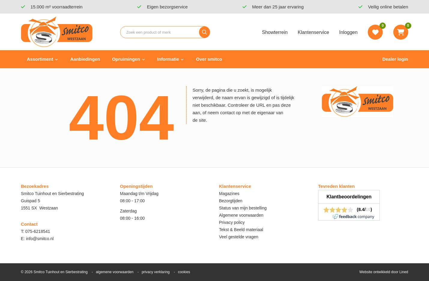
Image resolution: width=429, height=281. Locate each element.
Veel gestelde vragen (238, 236)
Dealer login (395, 59)
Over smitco (209, 59)
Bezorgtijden (231, 200)
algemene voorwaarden (114, 272)
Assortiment (40, 59)
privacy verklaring (156, 272)
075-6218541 (37, 231)
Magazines (229, 193)
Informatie (168, 59)
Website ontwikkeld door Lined (383, 272)
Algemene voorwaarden (241, 215)
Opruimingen (126, 59)
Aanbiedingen (85, 59)
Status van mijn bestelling (243, 208)
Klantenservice (313, 32)
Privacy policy (232, 222)
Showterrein (275, 32)
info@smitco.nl (40, 238)
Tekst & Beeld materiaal (241, 229)
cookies (184, 272)
